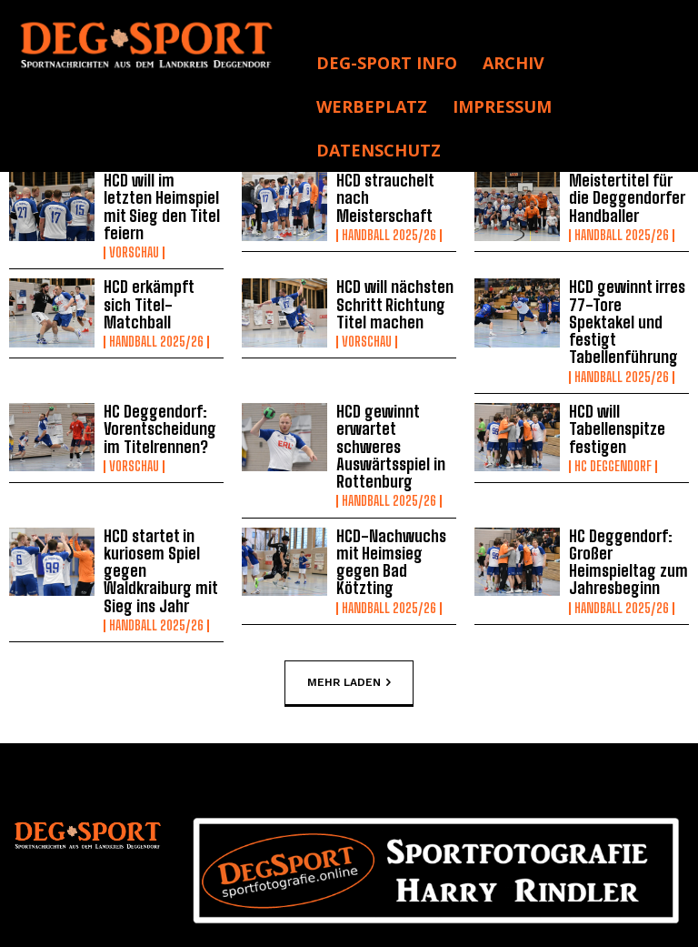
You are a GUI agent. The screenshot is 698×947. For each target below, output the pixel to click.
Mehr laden (349, 609)
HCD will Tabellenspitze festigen (613, 385)
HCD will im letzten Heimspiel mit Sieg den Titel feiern (159, 197)
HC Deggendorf (613, 421)
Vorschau (134, 232)
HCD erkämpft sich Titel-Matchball (158, 285)
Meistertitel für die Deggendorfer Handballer (628, 197)
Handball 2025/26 (389, 232)
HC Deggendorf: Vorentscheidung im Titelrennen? (163, 385)
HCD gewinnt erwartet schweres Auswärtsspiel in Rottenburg (395, 392)
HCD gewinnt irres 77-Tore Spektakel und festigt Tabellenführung (625, 292)
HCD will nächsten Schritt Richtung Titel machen (389, 284)
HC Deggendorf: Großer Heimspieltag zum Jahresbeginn (623, 493)
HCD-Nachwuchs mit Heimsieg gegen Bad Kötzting (395, 486)
